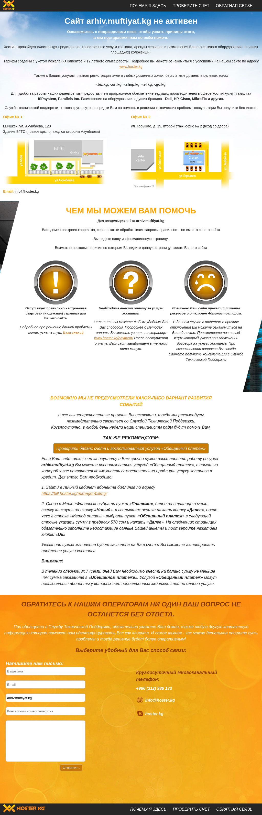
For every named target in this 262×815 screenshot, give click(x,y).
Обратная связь (234, 6)
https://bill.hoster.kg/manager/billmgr (74, 493)
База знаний (73, 332)
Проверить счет (191, 6)
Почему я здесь (148, 6)
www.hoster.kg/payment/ (113, 338)
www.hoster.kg (131, 66)
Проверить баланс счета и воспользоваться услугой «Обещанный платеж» (130, 448)
